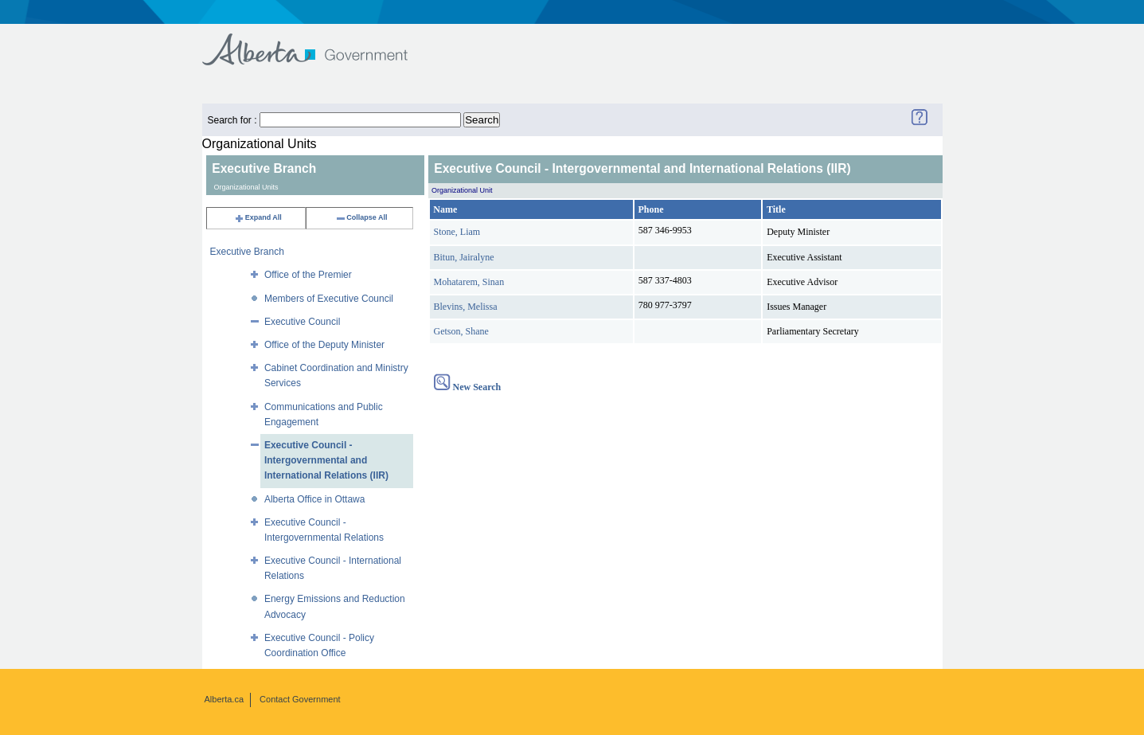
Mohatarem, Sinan (469, 281)
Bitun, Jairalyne (464, 257)
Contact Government (300, 699)
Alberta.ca (224, 699)
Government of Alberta (318, 41)
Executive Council (302, 321)
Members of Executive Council (328, 298)
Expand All (258, 217)
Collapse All (361, 217)
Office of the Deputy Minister (324, 344)
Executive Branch (247, 251)
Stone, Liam (457, 231)
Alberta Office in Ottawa (314, 499)
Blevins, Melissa (466, 306)
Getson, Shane (461, 331)
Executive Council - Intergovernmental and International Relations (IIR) (326, 460)
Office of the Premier (308, 274)
